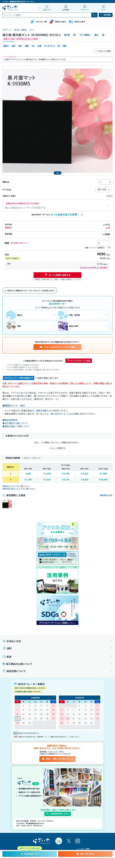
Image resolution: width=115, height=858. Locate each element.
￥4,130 (84, 473)
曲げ (14, 46)
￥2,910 (47, 479)
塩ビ (20, 46)
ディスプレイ (49, 46)
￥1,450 (28, 479)
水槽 (39, 46)
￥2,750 (65, 473)
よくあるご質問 (83, 849)
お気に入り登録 (103, 51)
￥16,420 (103, 479)
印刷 (64, 46)
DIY (33, 46)
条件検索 (105, 14)
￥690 (28, 473)
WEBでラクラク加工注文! (29, 848)
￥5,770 (65, 479)
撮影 (27, 46)
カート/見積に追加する (58, 274)
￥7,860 (103, 473)
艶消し (6, 46)
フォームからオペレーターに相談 (57, 346)
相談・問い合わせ (85, 853)
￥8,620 (84, 479)
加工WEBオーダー (30, 853)
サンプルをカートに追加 (78, 360)
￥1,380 (47, 473)
